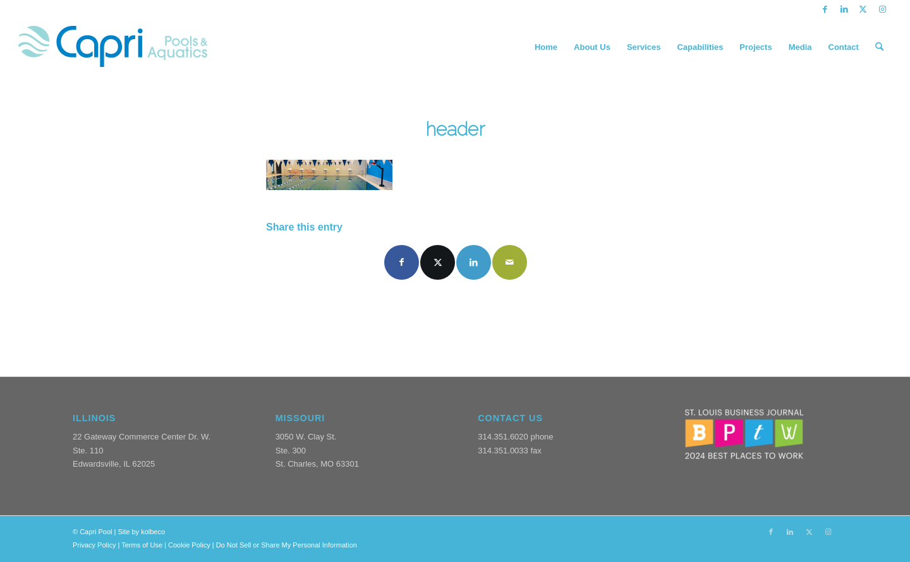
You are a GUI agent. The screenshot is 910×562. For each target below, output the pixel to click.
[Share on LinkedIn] (473, 262)
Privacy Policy (94, 545)
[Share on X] (437, 262)
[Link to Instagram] (882, 9)
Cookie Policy (189, 545)
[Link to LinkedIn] (844, 9)
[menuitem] (546, 47)
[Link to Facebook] (825, 9)
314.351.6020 (503, 436)
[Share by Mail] (509, 262)
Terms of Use (141, 545)
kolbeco (153, 531)
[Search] (879, 47)
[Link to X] (863, 9)
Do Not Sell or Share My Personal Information (286, 545)
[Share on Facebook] (401, 262)
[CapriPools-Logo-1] (112, 47)
